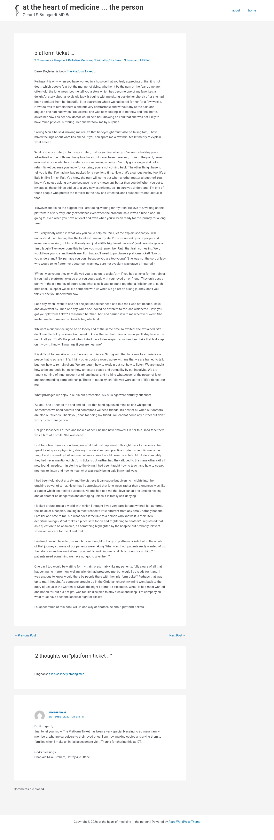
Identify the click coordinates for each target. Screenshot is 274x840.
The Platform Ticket (80, 71)
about (239, 10)
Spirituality (103, 60)
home (253, 10)
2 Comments (43, 60)
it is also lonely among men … (69, 674)
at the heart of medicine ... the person (83, 7)
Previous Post (25, 635)
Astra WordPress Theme (184, 822)
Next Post (177, 635)
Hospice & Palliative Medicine (75, 60)
